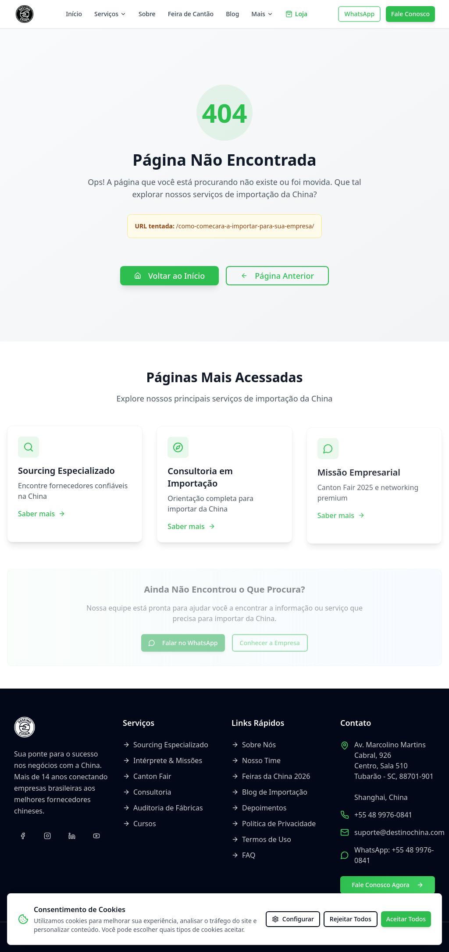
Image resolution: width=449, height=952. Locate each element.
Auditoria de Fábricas (163, 808)
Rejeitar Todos (350, 919)
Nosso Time (256, 760)
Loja (296, 14)
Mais (262, 14)
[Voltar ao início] (24, 14)
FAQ (243, 855)
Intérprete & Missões (162, 760)
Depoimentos (259, 808)
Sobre (147, 14)
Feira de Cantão (191, 14)
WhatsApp (359, 14)
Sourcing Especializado (165, 745)
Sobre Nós (254, 745)
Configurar (293, 919)
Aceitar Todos (406, 919)
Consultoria (147, 792)
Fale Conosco (410, 14)
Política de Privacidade (274, 823)
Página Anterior (277, 275)
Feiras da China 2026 (271, 776)
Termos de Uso (261, 839)
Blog (232, 14)
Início (74, 14)
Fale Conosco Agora (388, 885)
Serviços (110, 14)
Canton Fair (147, 776)
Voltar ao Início (169, 275)
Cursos (139, 823)
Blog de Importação (269, 792)
